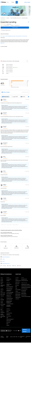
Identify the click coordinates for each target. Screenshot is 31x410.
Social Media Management (8, 306)
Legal (7, 317)
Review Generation (9, 288)
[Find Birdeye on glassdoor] (20, 331)
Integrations (2, 312)
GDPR (14, 336)
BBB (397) (23, 96)
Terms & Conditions (2, 337)
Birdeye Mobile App (3, 317)
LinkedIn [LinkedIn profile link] (14, 265)
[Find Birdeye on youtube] (18, 331)
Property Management (10, 319)
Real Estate (8, 322)
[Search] (17, 2)
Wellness (7, 325)
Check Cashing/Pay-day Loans (15, 17)
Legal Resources (18, 297)
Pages (1, 283)
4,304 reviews (9, 23)
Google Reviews (8, 296)
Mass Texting (3, 294)
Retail (7, 323)
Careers (17, 291)
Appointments (3, 292)
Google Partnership (2, 314)
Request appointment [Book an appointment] (5, 30)
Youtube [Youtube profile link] (19, 265)
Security (11, 336)
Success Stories (18, 292)
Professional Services (24, 280)
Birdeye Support (23, 293)
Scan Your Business (24, 288)
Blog (16, 286)
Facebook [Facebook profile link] (9, 265)
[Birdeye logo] (3, 2)
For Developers (23, 291)
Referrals (2, 282)
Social (1, 291)
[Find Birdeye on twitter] (13, 331)
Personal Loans (24, 36)
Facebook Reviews (9, 299)
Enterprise (8, 280)
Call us (3, 261)
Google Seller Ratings (3, 285)
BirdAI (1, 309)
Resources (17, 285)
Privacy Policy (7, 337)
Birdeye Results (18, 295)
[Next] (28, 247)
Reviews (2, 280)
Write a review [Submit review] (15, 27)
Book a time (17, 283)
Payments (2, 295)
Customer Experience (9, 303)
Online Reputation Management (9, 290)
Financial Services (19, 36)
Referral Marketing (9, 293)
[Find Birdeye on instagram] (16, 331)
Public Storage (8, 320)
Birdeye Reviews (18, 294)
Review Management (9, 286)
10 (16, 224)
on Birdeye (4, 100)
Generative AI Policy (22, 337)
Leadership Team (18, 280)
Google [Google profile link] (4, 265)
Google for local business (8, 285)
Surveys (2, 301)
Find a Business (23, 290)
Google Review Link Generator (25, 287)
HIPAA (16, 336)
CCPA (19, 336)
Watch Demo (18, 282)
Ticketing (2, 305)
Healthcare (8, 314)
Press (16, 288)
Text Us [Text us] (3, 259)
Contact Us (17, 298)
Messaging (2, 299)
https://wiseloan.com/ (6, 263)
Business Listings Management (9, 302)
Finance (7, 17)
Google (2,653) (15, 96)
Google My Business (9, 298)
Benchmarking (3, 304)
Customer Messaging (9, 292)
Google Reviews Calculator (25, 284)
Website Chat (8, 295)
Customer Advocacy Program (25, 296)
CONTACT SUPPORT (25, 330)
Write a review (27, 2)
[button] (18, 224)
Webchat (2, 289)
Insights (2, 302)
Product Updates (18, 289)
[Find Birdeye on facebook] (11, 331)
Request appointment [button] (5, 256)
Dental (7, 311)
